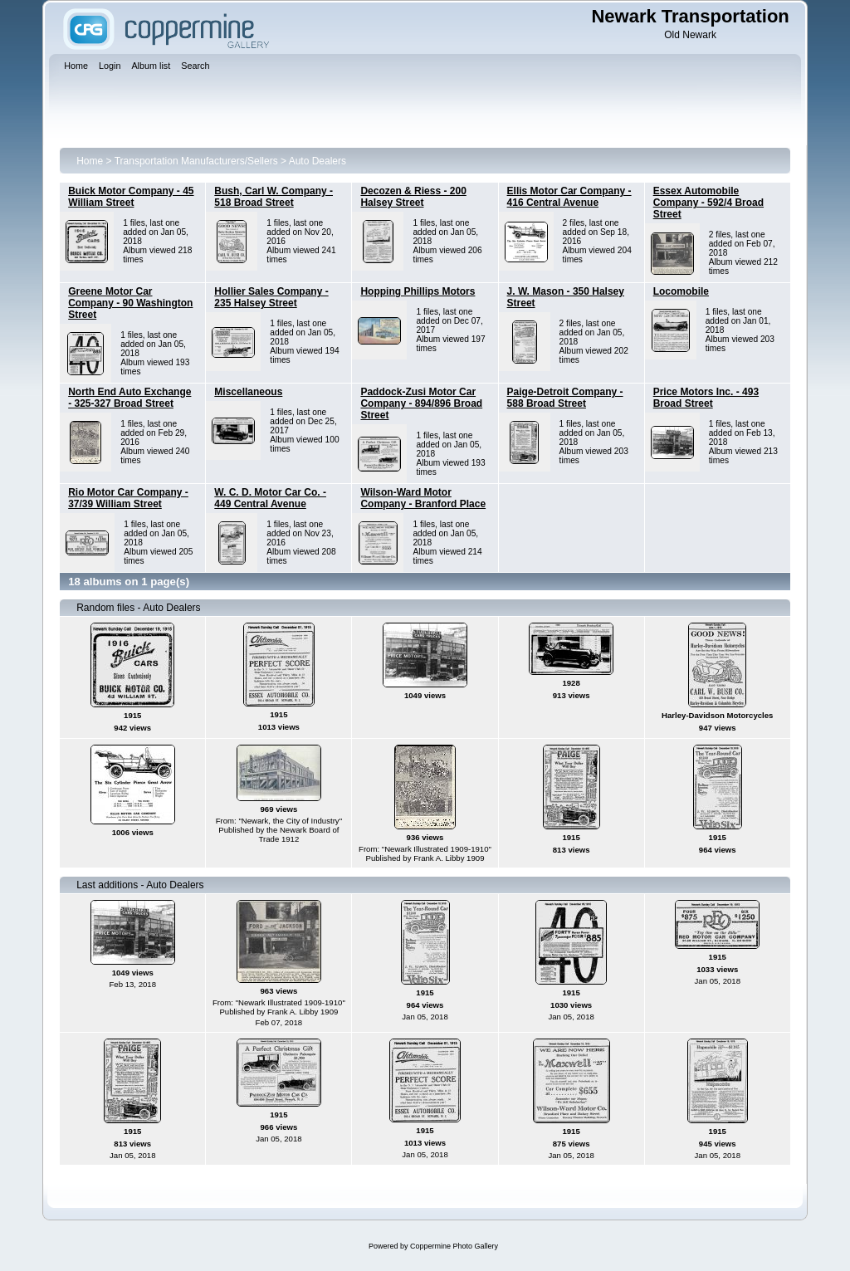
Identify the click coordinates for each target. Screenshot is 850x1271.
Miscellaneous (248, 392)
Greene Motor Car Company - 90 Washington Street (130, 303)
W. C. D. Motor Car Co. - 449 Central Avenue (270, 498)
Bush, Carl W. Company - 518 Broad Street (273, 196)
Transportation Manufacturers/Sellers (196, 161)
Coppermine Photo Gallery (454, 1246)
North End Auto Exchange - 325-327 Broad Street (129, 397)
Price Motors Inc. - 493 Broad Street (706, 397)
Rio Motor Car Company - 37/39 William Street (128, 498)
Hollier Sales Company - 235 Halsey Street (271, 297)
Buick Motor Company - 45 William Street (130, 196)
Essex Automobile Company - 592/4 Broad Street (708, 202)
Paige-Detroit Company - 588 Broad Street (565, 397)
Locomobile (681, 291)
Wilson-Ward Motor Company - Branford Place (423, 498)
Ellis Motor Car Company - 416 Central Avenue (569, 196)
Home (89, 161)
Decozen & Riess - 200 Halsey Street (413, 196)
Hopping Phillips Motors (417, 291)
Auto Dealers (317, 161)
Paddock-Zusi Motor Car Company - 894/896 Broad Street (421, 403)
